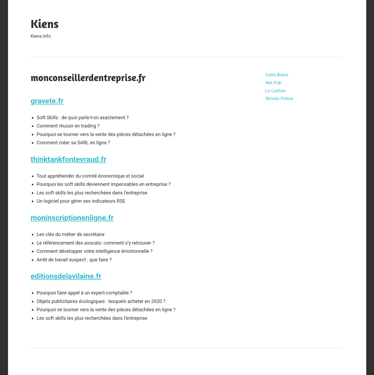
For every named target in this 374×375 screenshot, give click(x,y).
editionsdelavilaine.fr (66, 276)
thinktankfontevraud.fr (68, 159)
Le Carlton (275, 90)
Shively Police (279, 98)
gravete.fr (47, 101)
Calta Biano (276, 74)
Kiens (45, 24)
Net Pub (273, 82)
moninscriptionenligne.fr (72, 217)
